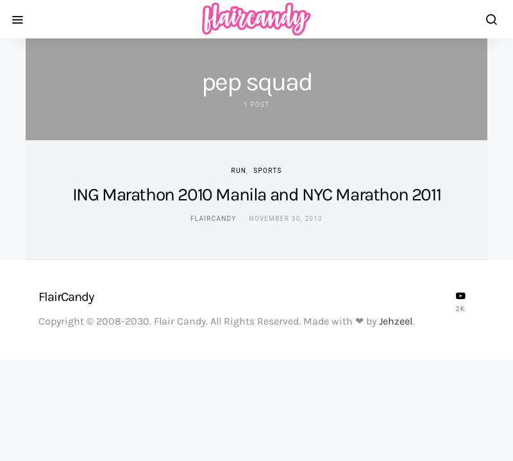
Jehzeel (395, 321)
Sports (267, 170)
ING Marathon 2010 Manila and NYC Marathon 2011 (256, 194)
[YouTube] (460, 301)
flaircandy (213, 218)
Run (239, 170)
